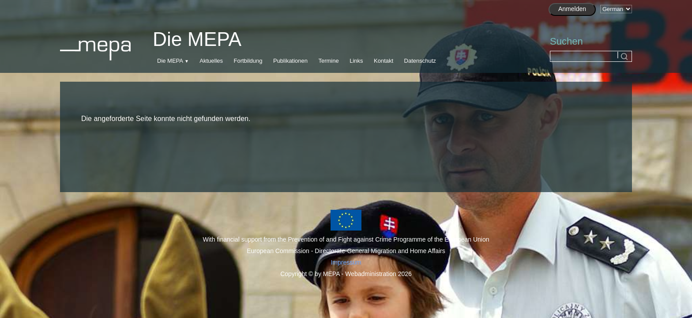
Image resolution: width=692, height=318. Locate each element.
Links (356, 60)
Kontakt (383, 60)
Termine (328, 60)
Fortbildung (247, 60)
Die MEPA (170, 60)
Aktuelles (211, 60)
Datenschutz (420, 60)
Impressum (346, 262)
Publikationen (290, 60)
